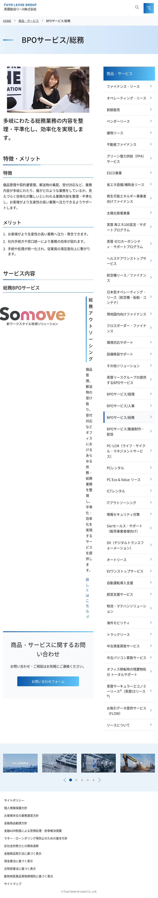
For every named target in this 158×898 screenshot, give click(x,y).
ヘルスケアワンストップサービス (126, 261)
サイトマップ (12, 884)
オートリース (117, 559)
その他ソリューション (123, 365)
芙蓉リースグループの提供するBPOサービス (126, 380)
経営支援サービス (120, 594)
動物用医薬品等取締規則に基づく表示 (28, 876)
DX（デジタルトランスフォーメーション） (125, 545)
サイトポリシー (14, 800)
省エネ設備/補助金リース (125, 184)
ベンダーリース (118, 121)
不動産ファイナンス (121, 144)
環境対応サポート (120, 342)
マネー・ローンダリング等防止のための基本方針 (35, 838)
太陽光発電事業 (118, 213)
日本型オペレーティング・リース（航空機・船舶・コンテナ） (126, 297)
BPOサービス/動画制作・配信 (125, 431)
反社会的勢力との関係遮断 (21, 846)
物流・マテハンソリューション (126, 608)
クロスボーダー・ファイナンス (126, 328)
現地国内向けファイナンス (126, 314)
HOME (7, 21)
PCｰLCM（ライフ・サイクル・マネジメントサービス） (126, 451)
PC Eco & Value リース (124, 479)
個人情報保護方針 (15, 808)
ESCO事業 (114, 172)
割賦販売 (113, 109)
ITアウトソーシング (121, 502)
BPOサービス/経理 (121, 394)
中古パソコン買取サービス (126, 657)
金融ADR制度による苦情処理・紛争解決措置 (33, 831)
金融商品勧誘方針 (15, 823)
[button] (65, 780)
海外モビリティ (118, 622)
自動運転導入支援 (120, 582)
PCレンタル (115, 467)
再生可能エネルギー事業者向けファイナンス (126, 198)
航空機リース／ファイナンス (126, 278)
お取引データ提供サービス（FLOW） (126, 711)
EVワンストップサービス (125, 571)
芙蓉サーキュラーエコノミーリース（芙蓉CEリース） (126, 691)
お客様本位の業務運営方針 (21, 815)
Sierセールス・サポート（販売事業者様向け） (124, 528)
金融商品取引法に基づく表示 (23, 853)
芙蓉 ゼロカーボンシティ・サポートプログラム (125, 244)
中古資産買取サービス (123, 645)
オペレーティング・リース (126, 98)
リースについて (118, 725)
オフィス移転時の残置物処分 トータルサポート (126, 672)
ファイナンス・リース (123, 86)
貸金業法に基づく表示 (18, 861)
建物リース (115, 132)
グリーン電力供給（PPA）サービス (126, 159)
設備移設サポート (120, 354)
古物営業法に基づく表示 (20, 868)
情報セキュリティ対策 (123, 514)
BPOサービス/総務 (58, 21)
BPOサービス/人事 (121, 405)
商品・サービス (29, 21)
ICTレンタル (116, 490)
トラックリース (118, 634)
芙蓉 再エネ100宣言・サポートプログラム (126, 227)
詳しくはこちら (87, 597)
